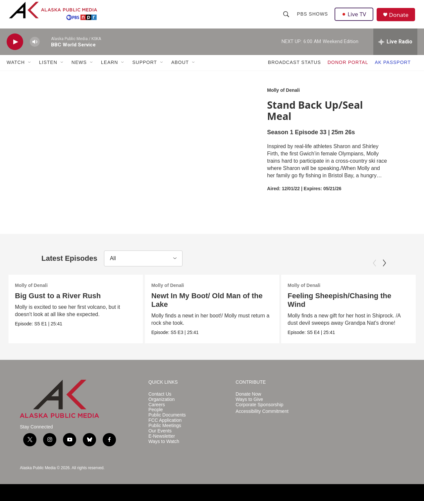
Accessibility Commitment (262, 418)
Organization (161, 405)
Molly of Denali (283, 96)
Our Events (160, 437)
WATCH (16, 69)
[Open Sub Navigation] (29, 69)
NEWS (79, 69)
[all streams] (395, 48)
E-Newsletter (161, 442)
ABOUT (180, 69)
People (155, 416)
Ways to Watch (163, 447)
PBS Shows (312, 17)
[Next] (384, 269)
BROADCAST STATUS (294, 69)
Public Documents (167, 421)
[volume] (34, 48)
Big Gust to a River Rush (58, 302)
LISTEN (48, 69)
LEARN (109, 69)
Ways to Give (249, 405)
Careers (156, 411)
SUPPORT (144, 69)
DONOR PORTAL (348, 69)
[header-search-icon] (286, 17)
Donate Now (248, 400)
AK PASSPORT (393, 69)
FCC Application (165, 426)
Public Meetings (164, 431)
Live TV (354, 17)
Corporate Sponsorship (259, 411)
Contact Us (159, 400)
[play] (15, 48)
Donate (400, 18)
